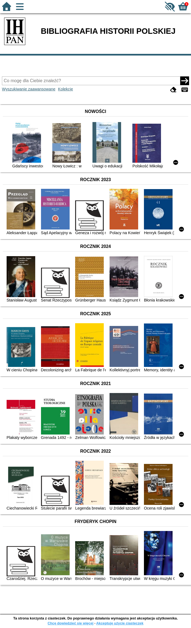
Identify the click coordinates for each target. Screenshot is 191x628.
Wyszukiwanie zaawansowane (28, 89)
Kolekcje (65, 89)
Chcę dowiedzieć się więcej (70, 623)
